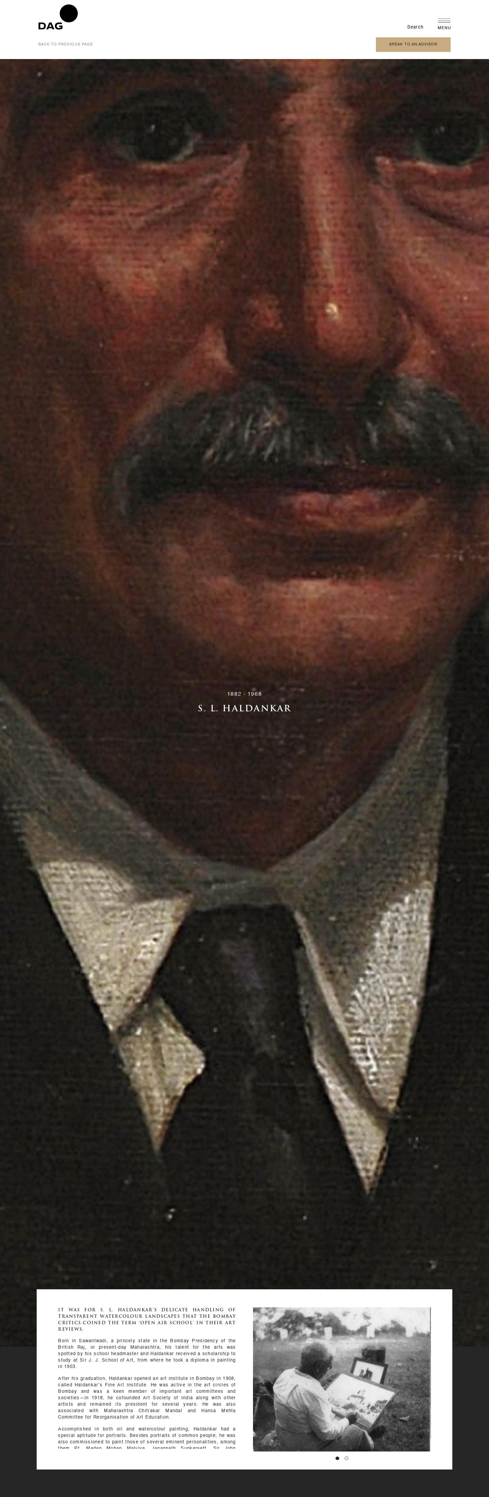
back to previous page (65, 44)
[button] (337, 1458)
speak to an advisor (413, 44)
